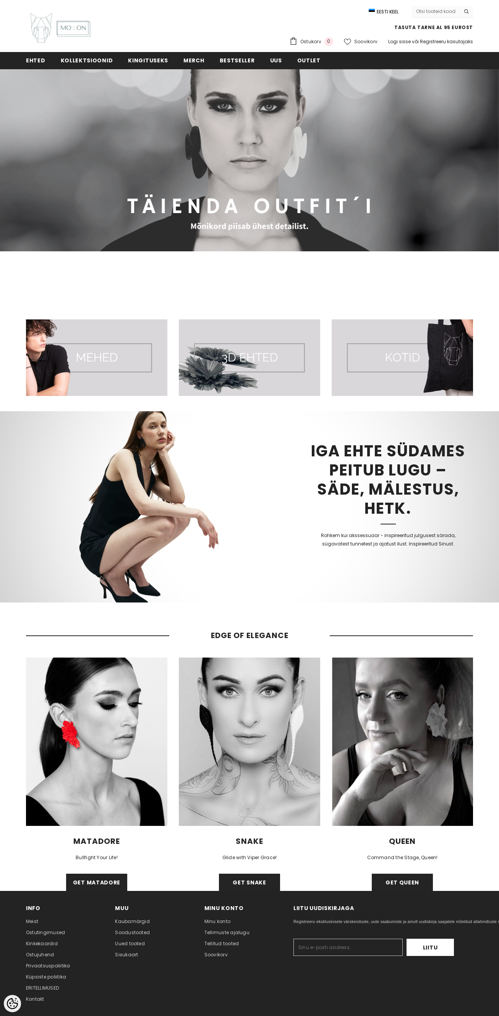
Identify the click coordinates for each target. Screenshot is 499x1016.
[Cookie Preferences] (12, 1003)
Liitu (430, 947)
